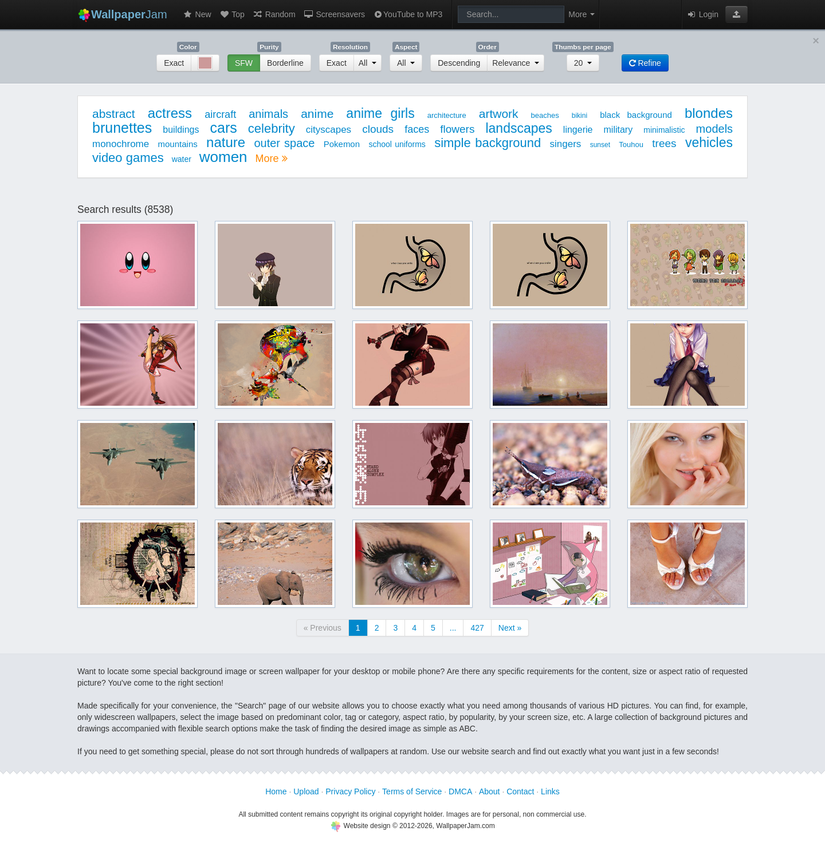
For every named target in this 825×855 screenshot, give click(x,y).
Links (550, 791)
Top (232, 14)
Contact (520, 791)
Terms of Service (412, 791)
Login (702, 14)
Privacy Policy (350, 791)
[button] (736, 14)
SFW (244, 63)
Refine (645, 63)
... (453, 627)
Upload (306, 791)
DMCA (460, 791)
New (197, 14)
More (271, 158)
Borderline (285, 63)
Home (275, 791)
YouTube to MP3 (407, 14)
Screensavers (334, 14)
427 (477, 627)
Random (274, 14)
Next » (509, 627)
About (489, 791)
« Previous (322, 627)
